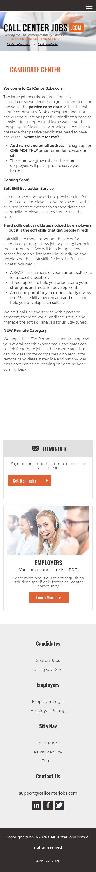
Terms (48, 760)
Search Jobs (48, 660)
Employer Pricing (48, 710)
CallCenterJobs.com (18, 44)
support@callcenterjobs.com (48, 793)
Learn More (45, 597)
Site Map (48, 743)
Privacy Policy (48, 752)
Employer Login (48, 701)
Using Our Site (48, 669)
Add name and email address (37, 146)
